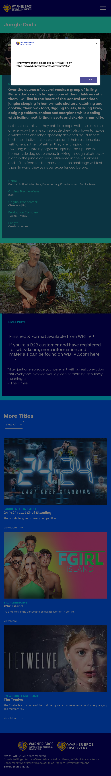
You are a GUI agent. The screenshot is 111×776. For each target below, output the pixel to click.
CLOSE (88, 79)
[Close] (96, 43)
